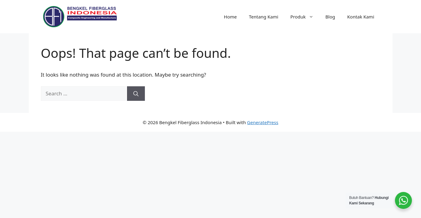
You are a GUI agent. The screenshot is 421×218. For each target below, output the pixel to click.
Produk (304, 17)
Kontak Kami (360, 17)
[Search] (136, 93)
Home (230, 17)
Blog (330, 17)
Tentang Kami (263, 17)
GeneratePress (262, 122)
